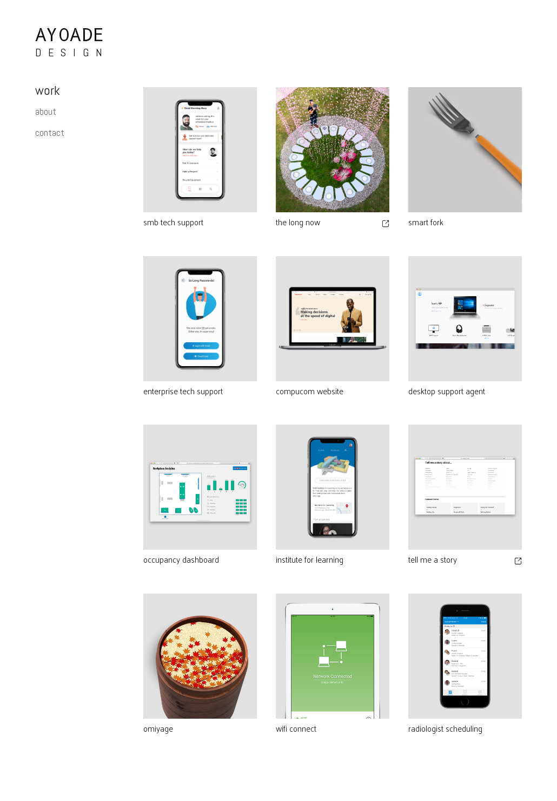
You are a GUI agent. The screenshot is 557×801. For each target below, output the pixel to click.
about (45, 112)
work (47, 90)
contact (49, 133)
